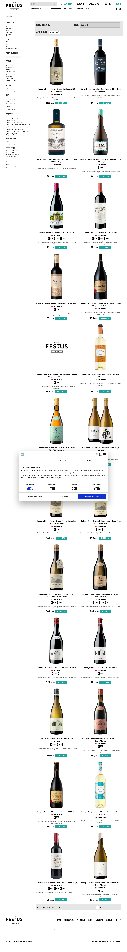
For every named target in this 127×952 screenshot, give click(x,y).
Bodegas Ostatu (12, 152)
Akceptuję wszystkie (92, 496)
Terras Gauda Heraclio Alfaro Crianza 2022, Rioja (56, 883)
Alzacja (9, 65)
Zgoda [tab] (33, 461)
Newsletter (107, 4)
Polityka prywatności (115, 942)
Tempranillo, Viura (12, 133)
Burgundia (10, 76)
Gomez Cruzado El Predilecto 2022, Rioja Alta (56, 233)
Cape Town (10, 78)
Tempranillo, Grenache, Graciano (17, 128)
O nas (88, 8)
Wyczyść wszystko (13, 57)
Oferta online (36, 8)
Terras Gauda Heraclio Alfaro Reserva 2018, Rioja (100, 89)
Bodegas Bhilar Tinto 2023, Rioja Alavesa (100, 667)
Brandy (8, 30)
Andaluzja (10, 67)
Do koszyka (61, 103)
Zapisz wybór (63, 496)
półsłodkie (10, 99)
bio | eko (10, 143)
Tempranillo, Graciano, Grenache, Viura (18, 124)
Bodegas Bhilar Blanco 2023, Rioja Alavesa (56, 738)
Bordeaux (10, 75)
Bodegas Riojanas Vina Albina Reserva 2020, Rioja (56, 303)
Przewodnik (68, 8)
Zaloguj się (80, 4)
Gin (7, 37)
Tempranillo (10, 120)
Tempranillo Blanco (13, 135)
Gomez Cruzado (12, 156)
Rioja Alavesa (11, 166)
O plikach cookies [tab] (93, 461)
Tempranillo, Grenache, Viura (16, 129)
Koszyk (118, 4)
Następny (103, 907)
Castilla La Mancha (13, 80)
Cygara (8, 36)
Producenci (56, 8)
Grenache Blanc (12, 118)
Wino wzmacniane (11, 48)
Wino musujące (10, 46)
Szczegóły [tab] (63, 461)
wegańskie (10, 144)
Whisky (8, 43)
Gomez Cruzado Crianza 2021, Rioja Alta (100, 233)
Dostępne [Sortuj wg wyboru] (100, 25)
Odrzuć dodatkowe (35, 496)
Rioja (8, 164)
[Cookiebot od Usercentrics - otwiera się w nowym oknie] (97, 454)
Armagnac (9, 28)
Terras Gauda (11, 158)
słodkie (9, 101)
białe (9, 90)
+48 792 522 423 (67, 4)
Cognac (8, 34)
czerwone (10, 91)
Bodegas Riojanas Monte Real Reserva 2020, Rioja (56, 812)
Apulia (9, 69)
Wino (7, 45)
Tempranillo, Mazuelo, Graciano (17, 131)
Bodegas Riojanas (12, 154)
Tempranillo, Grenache (14, 126)
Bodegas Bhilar (12, 151)
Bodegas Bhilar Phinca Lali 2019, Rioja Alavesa (57, 667)
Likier (7, 39)
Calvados (9, 32)
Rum (7, 41)
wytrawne (10, 103)
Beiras (9, 73)
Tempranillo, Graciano (14, 122)
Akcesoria (9, 27)
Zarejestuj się (94, 4)
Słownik (79, 8)
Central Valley (11, 82)
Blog (46, 8)
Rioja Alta (10, 168)
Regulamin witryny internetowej (100, 942)
